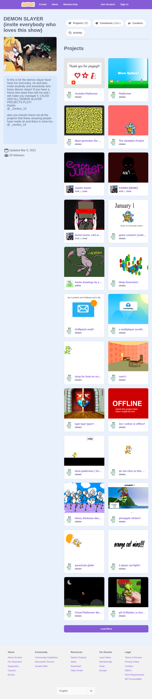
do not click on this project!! (132, 471)
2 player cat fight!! (129, 565)
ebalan (78, 97)
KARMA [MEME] (128, 187)
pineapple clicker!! (130, 518)
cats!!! (122, 376)
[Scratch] (28, 4)
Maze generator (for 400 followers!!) (88, 140)
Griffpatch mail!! (84, 329)
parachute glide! (84, 565)
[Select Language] (76, 691)
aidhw (78, 285)
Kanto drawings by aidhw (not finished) (88, 282)
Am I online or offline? (132, 423)
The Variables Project (131, 140)
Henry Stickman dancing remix (88, 518)
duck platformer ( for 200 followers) (88, 471)
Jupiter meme (83, 187)
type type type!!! (84, 423)
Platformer (125, 93)
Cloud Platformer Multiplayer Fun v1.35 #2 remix (88, 612)
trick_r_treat (81, 191)
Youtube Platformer (86, 93)
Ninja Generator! (128, 282)
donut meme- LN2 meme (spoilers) (88, 235)
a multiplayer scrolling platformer (132, 329)
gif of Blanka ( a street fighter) (132, 612)
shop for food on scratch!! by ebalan (88, 376)
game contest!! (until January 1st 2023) (132, 235)
